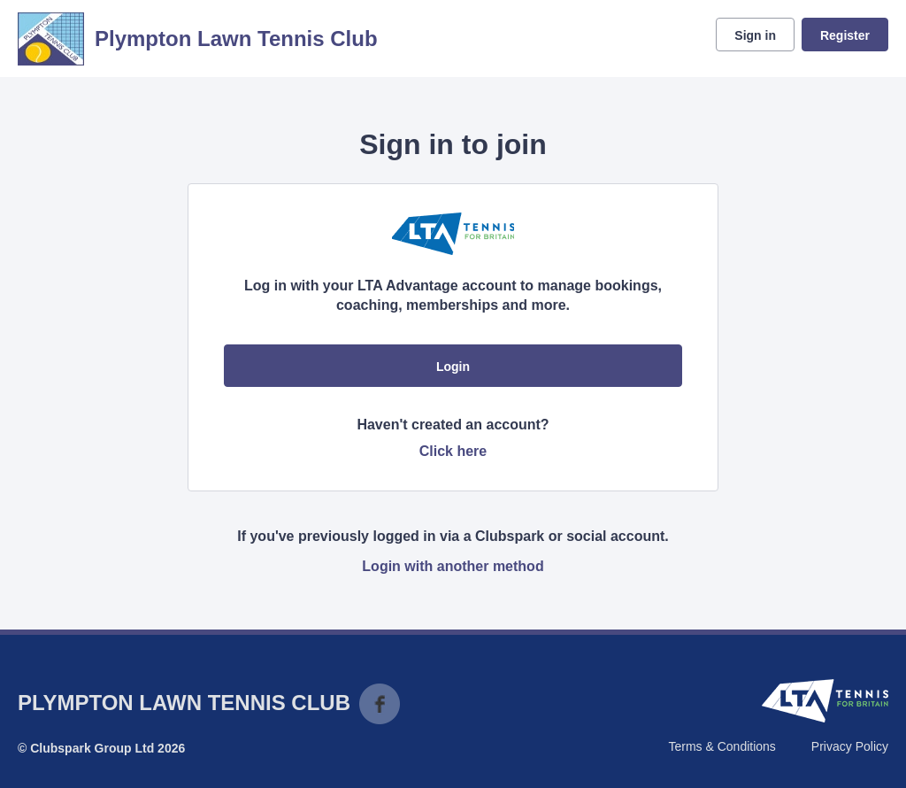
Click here (453, 451)
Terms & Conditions (721, 746)
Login (453, 366)
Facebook (379, 704)
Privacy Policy (849, 746)
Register (845, 35)
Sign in (755, 35)
